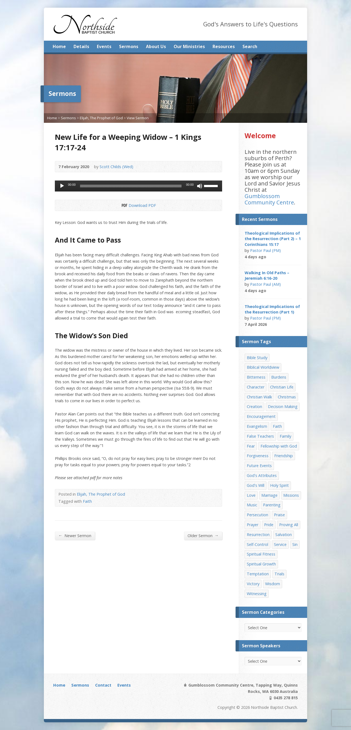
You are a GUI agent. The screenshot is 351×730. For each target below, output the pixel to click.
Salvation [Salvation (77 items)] (283, 534)
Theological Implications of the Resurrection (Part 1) (272, 309)
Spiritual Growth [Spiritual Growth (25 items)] (261, 564)
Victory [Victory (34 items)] (253, 583)
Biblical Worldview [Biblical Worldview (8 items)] (263, 367)
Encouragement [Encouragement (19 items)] (261, 416)
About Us (156, 46)
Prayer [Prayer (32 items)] (252, 524)
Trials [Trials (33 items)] (279, 573)
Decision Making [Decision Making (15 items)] (283, 406)
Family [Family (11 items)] (285, 436)
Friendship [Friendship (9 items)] (283, 455)
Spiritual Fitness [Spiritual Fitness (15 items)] (261, 554)
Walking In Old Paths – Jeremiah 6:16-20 (267, 275)
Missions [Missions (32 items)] (291, 495)
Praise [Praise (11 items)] (279, 514)
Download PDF (124, 205)
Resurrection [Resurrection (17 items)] (258, 534)
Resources (224, 46)
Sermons (128, 46)
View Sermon (138, 117)
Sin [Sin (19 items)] (295, 544)
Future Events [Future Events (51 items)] (259, 465)
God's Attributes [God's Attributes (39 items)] (262, 475)
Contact (103, 685)
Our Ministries (189, 46)
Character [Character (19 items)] (255, 387)
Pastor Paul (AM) (265, 284)
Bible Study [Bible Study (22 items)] (257, 357)
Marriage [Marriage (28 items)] (269, 495)
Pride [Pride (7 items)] (268, 524)
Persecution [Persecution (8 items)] (257, 514)
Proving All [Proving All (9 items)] (288, 524)
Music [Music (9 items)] (252, 504)
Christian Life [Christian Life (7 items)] (281, 387)
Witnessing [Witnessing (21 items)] (257, 593)
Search (249, 46)
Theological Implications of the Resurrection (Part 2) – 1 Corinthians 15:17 (273, 239)
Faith (87, 501)
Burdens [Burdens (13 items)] (278, 377)
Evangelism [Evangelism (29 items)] (257, 426)
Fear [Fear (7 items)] (251, 446)
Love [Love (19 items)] (251, 495)
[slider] (131, 186)
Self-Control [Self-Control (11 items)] (257, 544)
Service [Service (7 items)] (280, 544)
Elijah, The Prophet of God (101, 117)
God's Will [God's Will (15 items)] (255, 485)
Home (59, 46)
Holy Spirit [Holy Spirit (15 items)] (279, 485)
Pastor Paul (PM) (265, 250)
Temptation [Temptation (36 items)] (258, 573)
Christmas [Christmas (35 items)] (287, 396)
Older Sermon (203, 535)
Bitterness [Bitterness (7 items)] (256, 377)
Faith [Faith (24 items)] (277, 426)
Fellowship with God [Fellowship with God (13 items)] (279, 446)
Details (81, 46)
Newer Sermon (74, 535)
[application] (138, 186)
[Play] (62, 186)
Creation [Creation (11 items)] (254, 406)
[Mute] (199, 186)
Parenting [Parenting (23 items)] (272, 504)
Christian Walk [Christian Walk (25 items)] (259, 396)
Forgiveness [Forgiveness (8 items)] (257, 455)
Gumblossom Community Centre (269, 199)
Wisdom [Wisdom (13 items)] (272, 583)
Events (104, 46)
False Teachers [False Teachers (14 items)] (260, 436)
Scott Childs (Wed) (116, 166)
